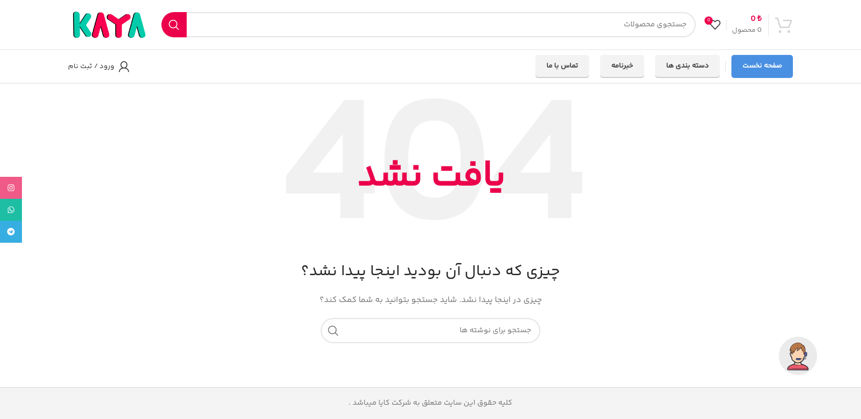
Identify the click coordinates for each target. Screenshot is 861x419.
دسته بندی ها (687, 65)
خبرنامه (622, 65)
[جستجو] (428, 24)
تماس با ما (562, 65)
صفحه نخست (762, 65)
